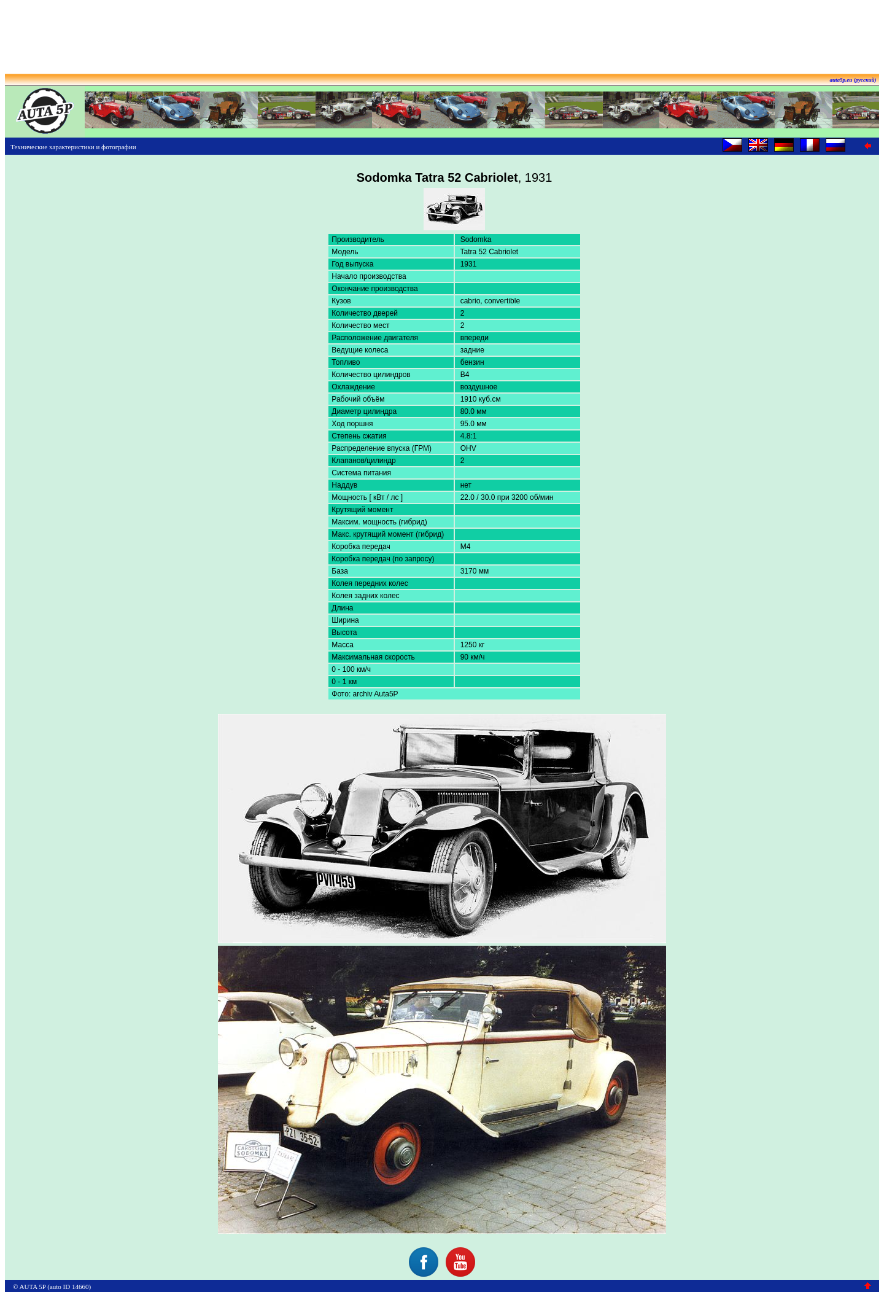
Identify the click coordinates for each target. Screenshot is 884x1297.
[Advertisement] (442, 32)
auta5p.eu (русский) (853, 80)
